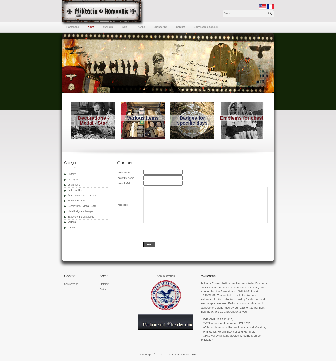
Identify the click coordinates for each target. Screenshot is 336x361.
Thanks (140, 27)
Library (71, 227)
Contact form (71, 284)
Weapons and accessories (82, 195)
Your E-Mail (124, 183)
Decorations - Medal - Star (82, 206)
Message (123, 204)
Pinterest (104, 284)
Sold (125, 27)
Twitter (103, 289)
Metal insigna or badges (80, 211)
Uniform (72, 174)
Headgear (73, 179)
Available (108, 27)
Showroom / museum (206, 27)
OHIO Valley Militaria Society (221, 335)
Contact (180, 27)
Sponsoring (160, 27)
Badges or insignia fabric (81, 216)
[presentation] (177, 232)
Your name (124, 172)
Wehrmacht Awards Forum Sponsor (225, 327)
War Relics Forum (214, 331)
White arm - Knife (77, 200)
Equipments (74, 184)
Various (72, 222)
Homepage (72, 27)
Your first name (126, 178)
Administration (166, 276)
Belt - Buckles (75, 190)
